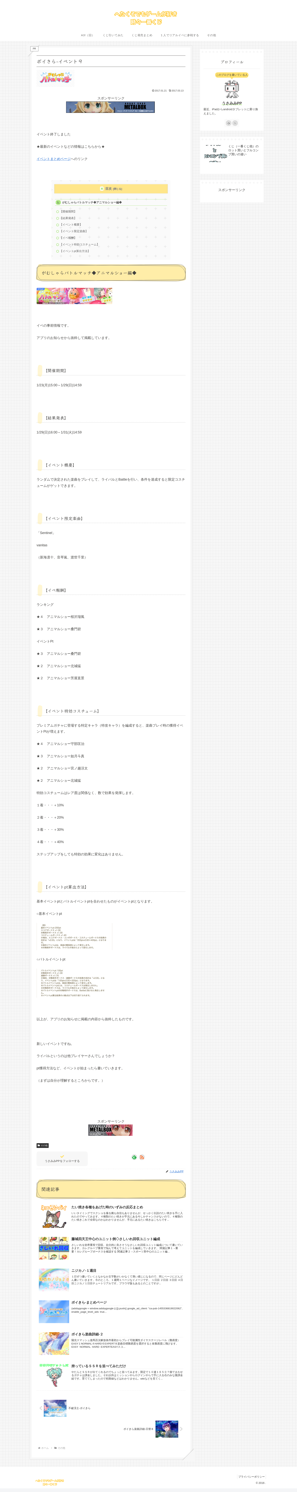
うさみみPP (232, 103)
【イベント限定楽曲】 (74, 233)
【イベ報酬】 (68, 239)
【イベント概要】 (71, 226)
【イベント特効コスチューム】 (80, 246)
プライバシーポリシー (250, 1480)
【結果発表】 (68, 219)
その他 (43, 1148)
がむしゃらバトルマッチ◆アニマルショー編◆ (92, 202)
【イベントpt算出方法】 (75, 253)
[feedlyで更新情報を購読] (134, 1160)
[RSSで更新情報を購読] (142, 1160)
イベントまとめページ (54, 159)
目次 (108, 189)
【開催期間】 (68, 212)
